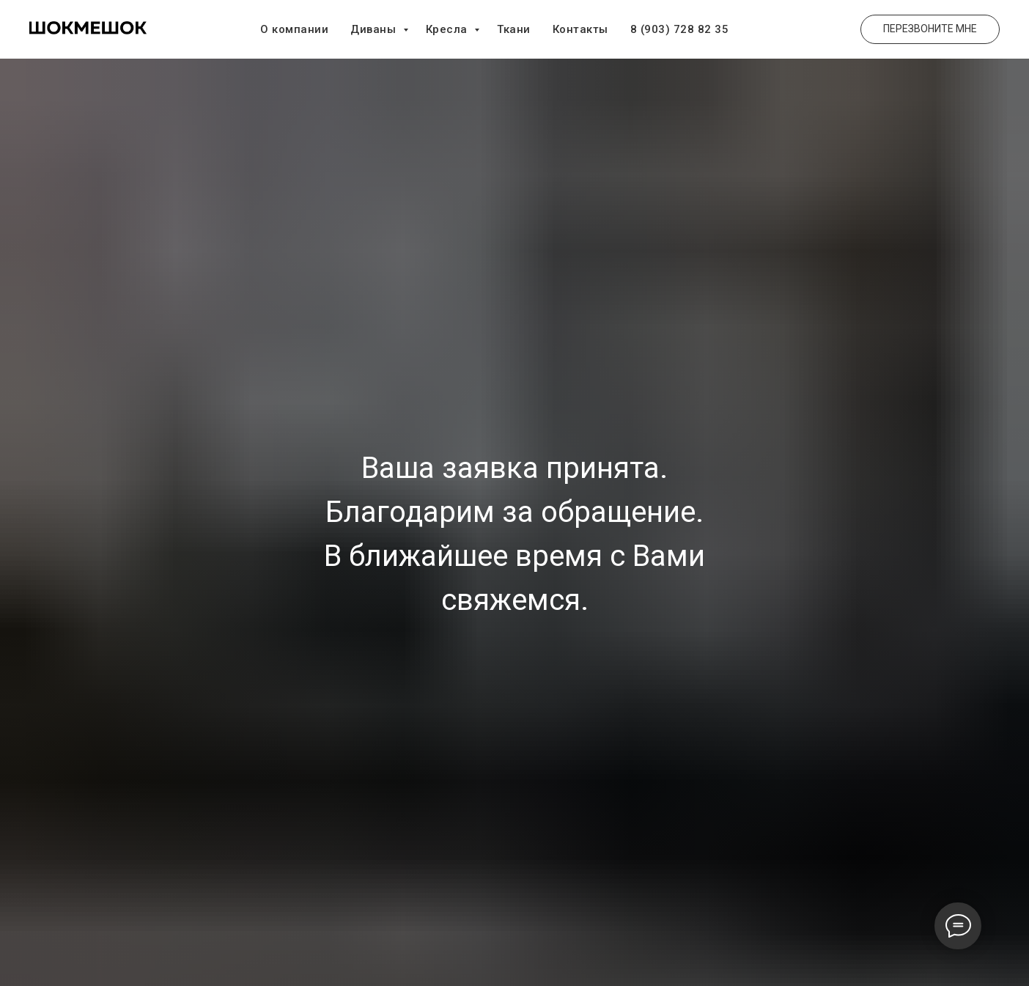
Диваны (374, 29)
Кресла (448, 29)
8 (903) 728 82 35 (679, 29)
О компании (294, 29)
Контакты (580, 29)
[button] (930, 29)
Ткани (514, 29)
